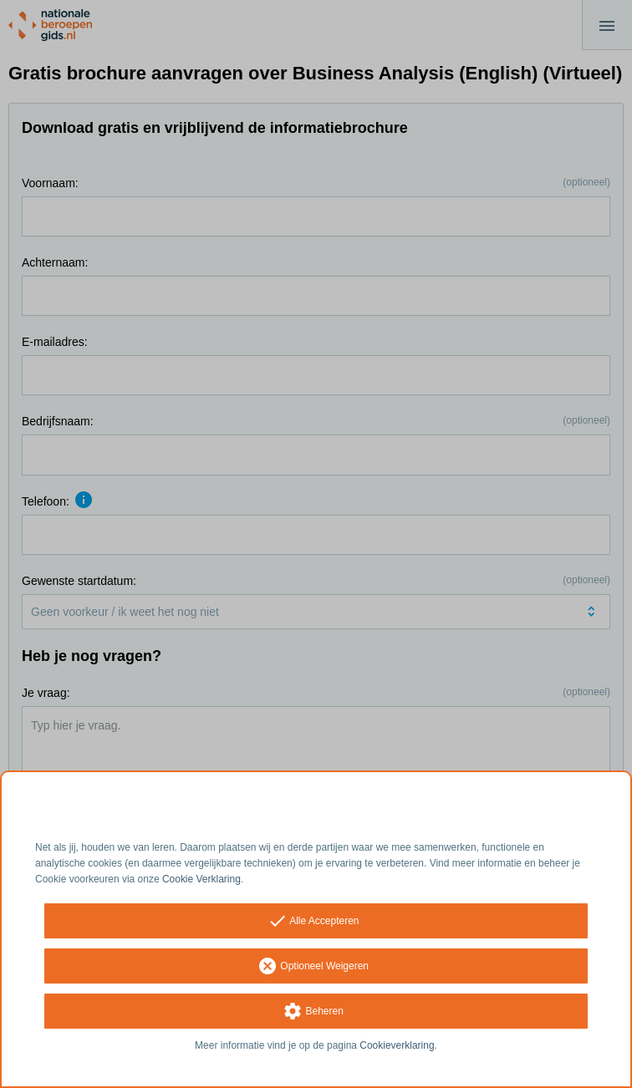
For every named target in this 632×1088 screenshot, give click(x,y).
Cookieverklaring (396, 1045)
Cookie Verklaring (201, 879)
